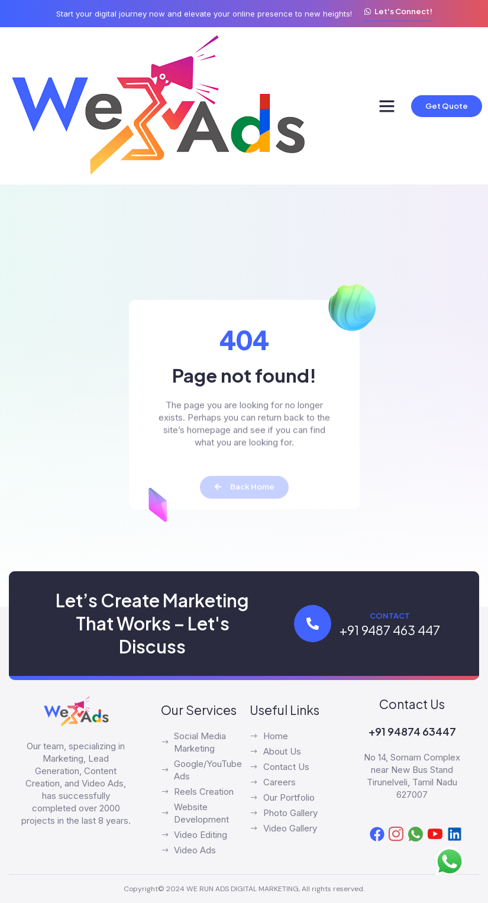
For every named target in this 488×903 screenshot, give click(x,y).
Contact (390, 615)
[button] (386, 105)
